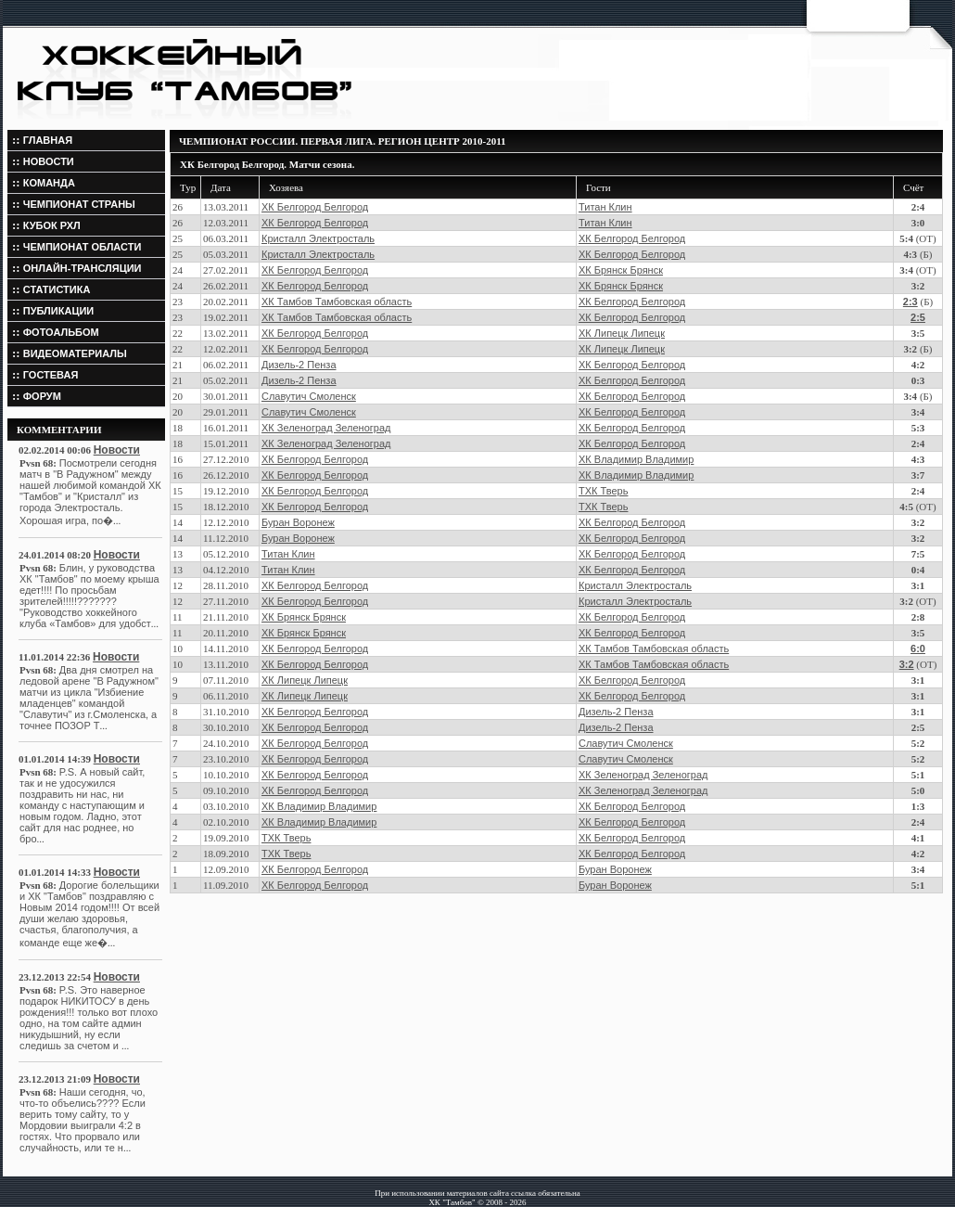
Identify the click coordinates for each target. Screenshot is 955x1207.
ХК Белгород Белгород (314, 206)
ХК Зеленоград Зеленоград (325, 427)
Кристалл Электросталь (318, 238)
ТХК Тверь (603, 490)
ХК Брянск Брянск (621, 270)
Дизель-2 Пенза (299, 364)
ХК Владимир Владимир (636, 459)
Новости (117, 449)
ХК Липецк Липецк (622, 333)
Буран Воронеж (298, 522)
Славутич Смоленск (308, 396)
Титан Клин (605, 206)
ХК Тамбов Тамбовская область (336, 301)
